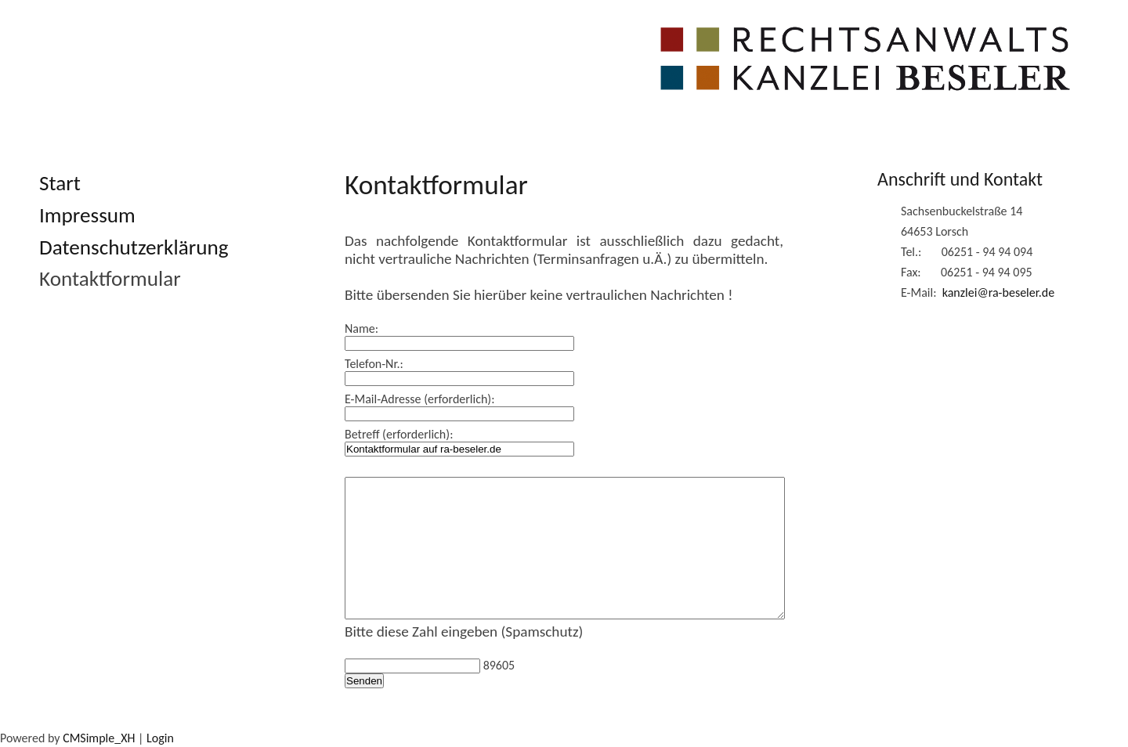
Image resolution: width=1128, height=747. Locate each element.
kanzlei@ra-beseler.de (998, 292)
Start (60, 183)
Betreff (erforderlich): (399, 434)
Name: (361, 328)
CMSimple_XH (99, 738)
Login (160, 738)
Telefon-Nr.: (374, 363)
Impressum (87, 215)
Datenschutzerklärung (134, 247)
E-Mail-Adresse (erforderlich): (420, 399)
